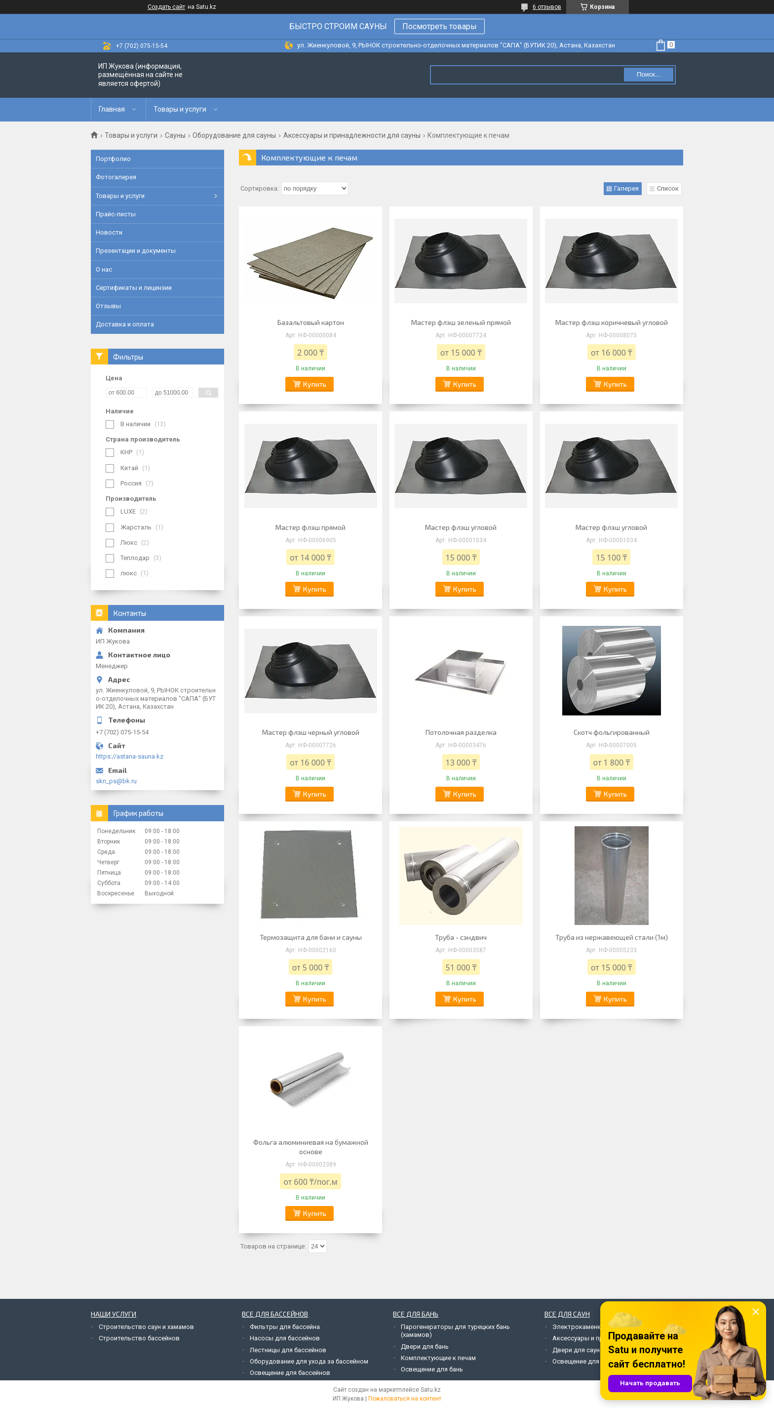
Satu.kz (431, 1389)
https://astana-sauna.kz (129, 756)
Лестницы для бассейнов (288, 1350)
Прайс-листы (116, 214)
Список (668, 188)
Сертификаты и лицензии (134, 287)
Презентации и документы (136, 250)
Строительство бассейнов (139, 1338)
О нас (104, 269)
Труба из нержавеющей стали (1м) (611, 937)
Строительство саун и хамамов (146, 1326)
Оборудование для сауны (234, 135)
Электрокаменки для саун (592, 1326)
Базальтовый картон (310, 322)
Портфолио (113, 158)
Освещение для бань (432, 1369)
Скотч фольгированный (612, 732)
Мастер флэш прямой (310, 527)
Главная (112, 109)
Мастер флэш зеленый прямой (461, 322)
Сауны (175, 135)
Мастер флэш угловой (461, 527)
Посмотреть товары (439, 26)
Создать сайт (166, 6)
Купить (314, 384)
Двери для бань (425, 1346)
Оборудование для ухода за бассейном (309, 1361)
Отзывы (108, 306)
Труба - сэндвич (461, 937)
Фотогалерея (116, 177)
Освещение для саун (583, 1361)
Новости (109, 232)
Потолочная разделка (461, 732)
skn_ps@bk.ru (116, 781)
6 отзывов (547, 6)
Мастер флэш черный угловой (310, 732)
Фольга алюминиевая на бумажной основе (310, 1147)
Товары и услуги (180, 109)
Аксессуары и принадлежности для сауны (352, 135)
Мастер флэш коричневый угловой (611, 322)
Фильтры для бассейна (285, 1326)
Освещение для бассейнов (290, 1372)
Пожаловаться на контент (404, 1398)
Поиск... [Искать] (648, 74)
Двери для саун (576, 1350)
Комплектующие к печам (438, 1358)
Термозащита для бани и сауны (311, 937)
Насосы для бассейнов (285, 1338)
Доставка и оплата (125, 324)
